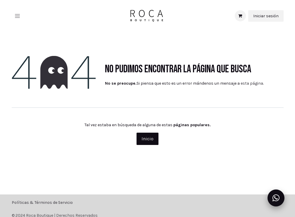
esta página (252, 83)
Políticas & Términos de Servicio (42, 202)
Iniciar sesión (266, 15)
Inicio (147, 138)
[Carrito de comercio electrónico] (240, 15)
